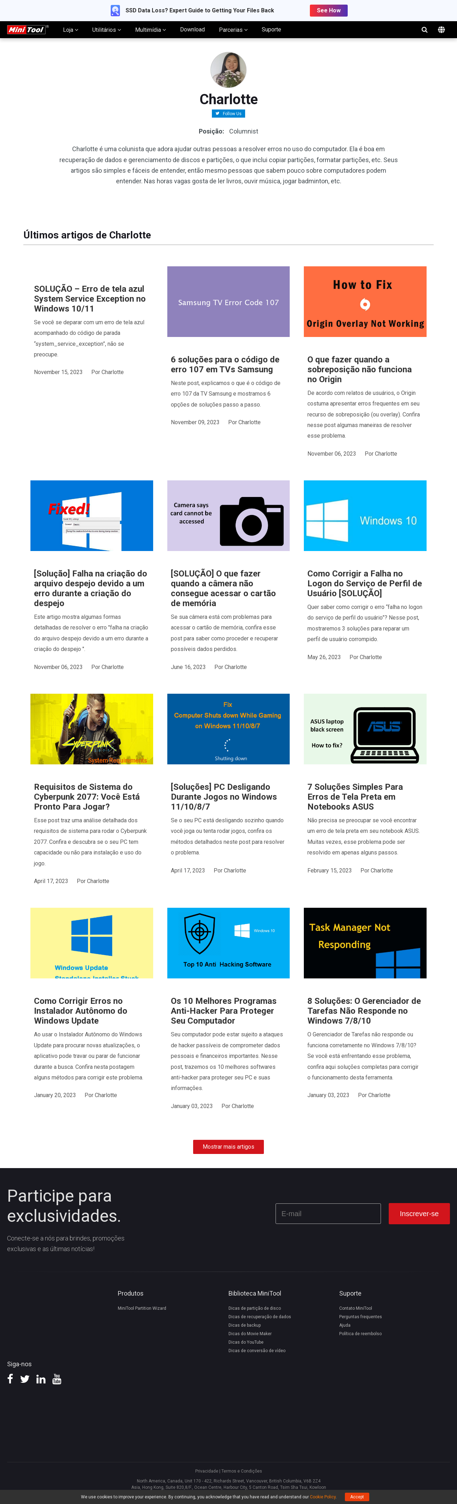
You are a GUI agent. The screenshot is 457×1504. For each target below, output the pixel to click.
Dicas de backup (244, 1325)
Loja (70, 29)
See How (329, 10)
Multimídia (150, 29)
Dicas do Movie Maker (250, 1333)
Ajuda (345, 1325)
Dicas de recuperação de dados (259, 1316)
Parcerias (233, 29)
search (424, 29)
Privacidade (206, 1471)
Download (192, 29)
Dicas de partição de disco (254, 1308)
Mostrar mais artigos (228, 1146)
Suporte (271, 29)
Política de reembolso (360, 1333)
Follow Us (232, 113)
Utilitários (106, 29)
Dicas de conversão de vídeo (256, 1350)
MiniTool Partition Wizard (142, 1308)
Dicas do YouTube (246, 1342)
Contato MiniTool (355, 1308)
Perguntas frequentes (360, 1316)
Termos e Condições (241, 1471)
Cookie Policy (323, 1496)
